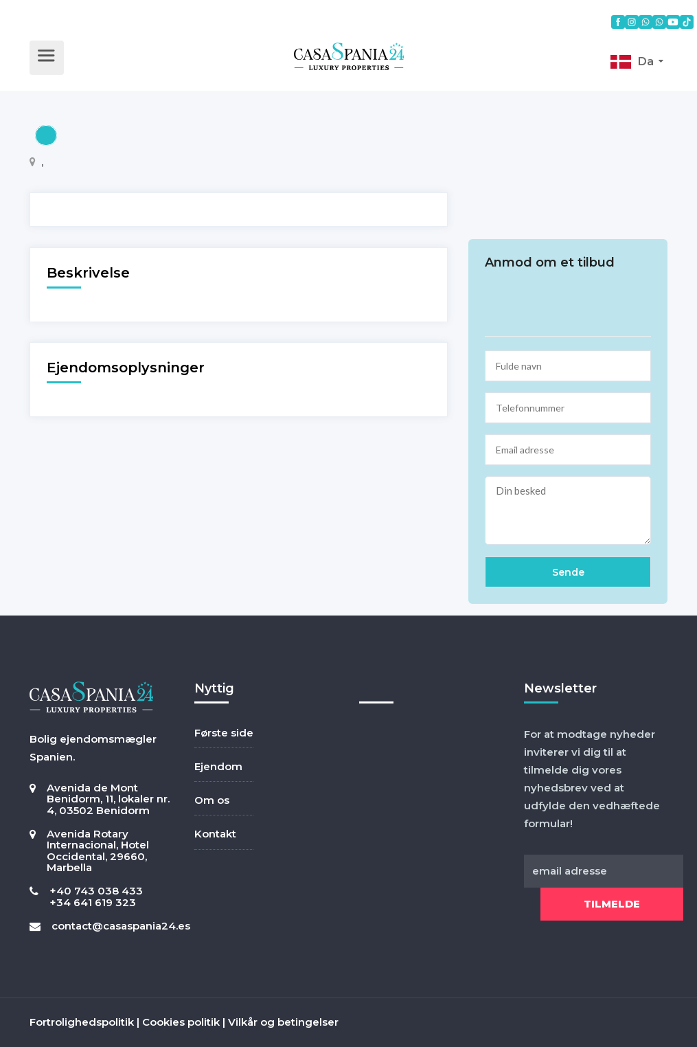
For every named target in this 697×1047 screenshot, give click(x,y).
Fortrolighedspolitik (82, 1021)
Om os (211, 800)
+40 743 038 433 (96, 890)
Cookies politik (181, 1021)
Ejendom (218, 766)
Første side (223, 732)
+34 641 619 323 (92, 902)
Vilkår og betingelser (283, 1021)
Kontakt (215, 833)
